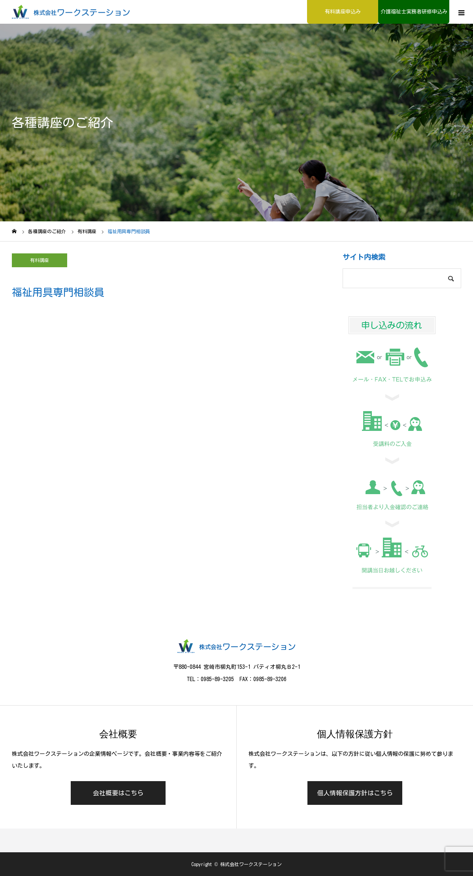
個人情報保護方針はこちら (355, 793)
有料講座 (39, 260)
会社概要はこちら (118, 793)
